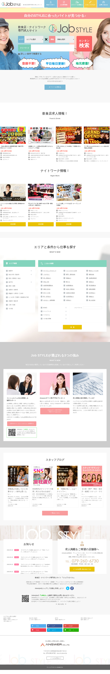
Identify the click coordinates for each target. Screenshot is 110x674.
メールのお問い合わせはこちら (82, 569)
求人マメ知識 (14, 504)
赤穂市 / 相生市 (13, 301)
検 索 (72, 327)
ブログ (9, 504)
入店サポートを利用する (22, 423)
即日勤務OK (92, 285)
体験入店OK (46, 289)
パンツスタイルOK (71, 270)
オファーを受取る (77, 4)
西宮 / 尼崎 (12, 286)
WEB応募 (13, 224)
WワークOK (46, 293)
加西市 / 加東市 (13, 289)
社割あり (68, 300)
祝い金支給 (92, 300)
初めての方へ (50, 4)
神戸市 (11, 282)
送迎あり (91, 282)
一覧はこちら (55, 513)
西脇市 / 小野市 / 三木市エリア (10, 619)
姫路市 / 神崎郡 (6, 618)
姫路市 (11, 271)
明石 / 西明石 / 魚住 (15, 278)
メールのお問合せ (55, 658)
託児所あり (92, 293)
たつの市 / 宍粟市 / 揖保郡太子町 (19, 297)
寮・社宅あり (47, 296)
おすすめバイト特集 (61, 504)
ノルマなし (46, 274)
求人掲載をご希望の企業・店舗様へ (55, 641)
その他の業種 (47, 318)
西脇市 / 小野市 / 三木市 (16, 293)
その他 (11, 308)
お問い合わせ (103, 4)
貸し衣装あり (47, 278)
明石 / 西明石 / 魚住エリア (87, 618)
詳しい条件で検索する (31, 54)
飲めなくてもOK (93, 270)
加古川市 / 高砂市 (14, 274)
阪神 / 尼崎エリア (85, 619)
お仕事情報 (63, 4)
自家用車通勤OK (48, 285)
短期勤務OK (69, 285)
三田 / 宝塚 (12, 305)
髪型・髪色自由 (70, 274)
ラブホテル (46, 315)
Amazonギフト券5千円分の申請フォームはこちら (55, 411)
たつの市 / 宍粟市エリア (34, 619)
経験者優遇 (92, 289)
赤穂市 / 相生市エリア (60, 619)
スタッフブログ (90, 4)
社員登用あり (70, 296)
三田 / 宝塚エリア (7, 621)
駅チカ (68, 282)
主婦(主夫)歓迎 (70, 293)
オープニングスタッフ (49, 270)
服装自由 (91, 274)
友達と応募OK (70, 289)
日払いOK (46, 282)
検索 (84, 43)
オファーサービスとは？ (54, 81)
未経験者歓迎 (93, 278)
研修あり (91, 296)
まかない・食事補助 (49, 300)
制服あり (68, 278)
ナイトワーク (47, 311)
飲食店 (45, 307)
